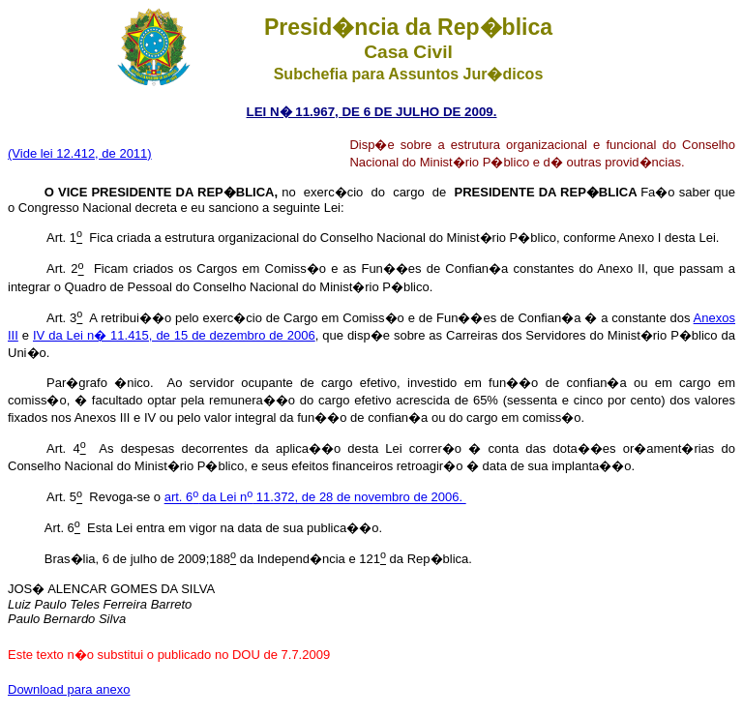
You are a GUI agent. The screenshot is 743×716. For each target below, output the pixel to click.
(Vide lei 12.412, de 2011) (80, 153)
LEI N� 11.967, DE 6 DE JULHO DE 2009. (372, 111)
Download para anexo (69, 689)
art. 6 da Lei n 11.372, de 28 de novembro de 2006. (315, 498)
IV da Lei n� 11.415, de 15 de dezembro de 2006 (174, 335)
